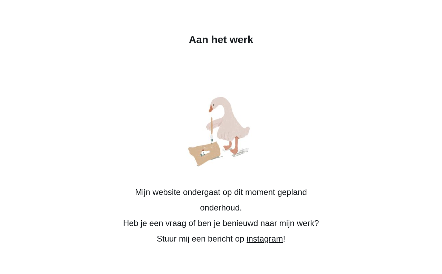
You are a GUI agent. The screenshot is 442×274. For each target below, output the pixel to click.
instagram (265, 238)
